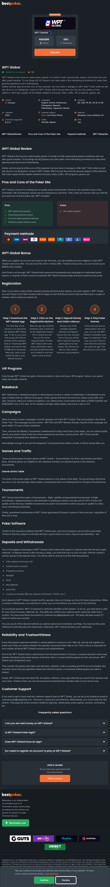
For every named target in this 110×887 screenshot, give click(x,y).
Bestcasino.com (15, 820)
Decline (66, 880)
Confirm (43, 880)
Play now (55, 52)
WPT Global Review (11, 131)
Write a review (55, 775)
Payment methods (77, 131)
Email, (44, 115)
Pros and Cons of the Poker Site (44, 131)
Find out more (51, 873)
